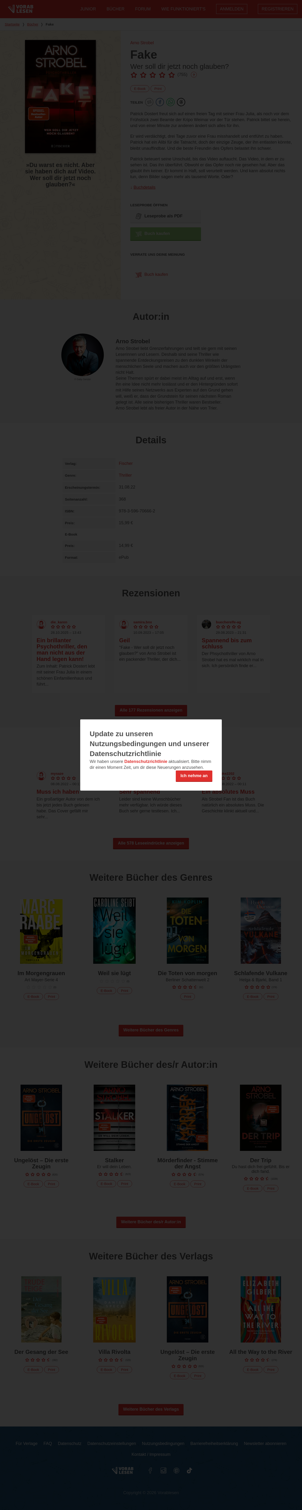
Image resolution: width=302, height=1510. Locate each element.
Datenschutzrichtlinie (145, 761)
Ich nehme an (194, 775)
